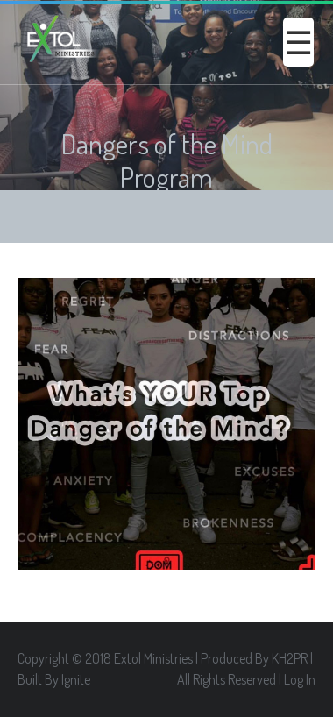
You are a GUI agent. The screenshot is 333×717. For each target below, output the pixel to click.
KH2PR (290, 658)
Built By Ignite (54, 679)
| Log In (297, 679)
